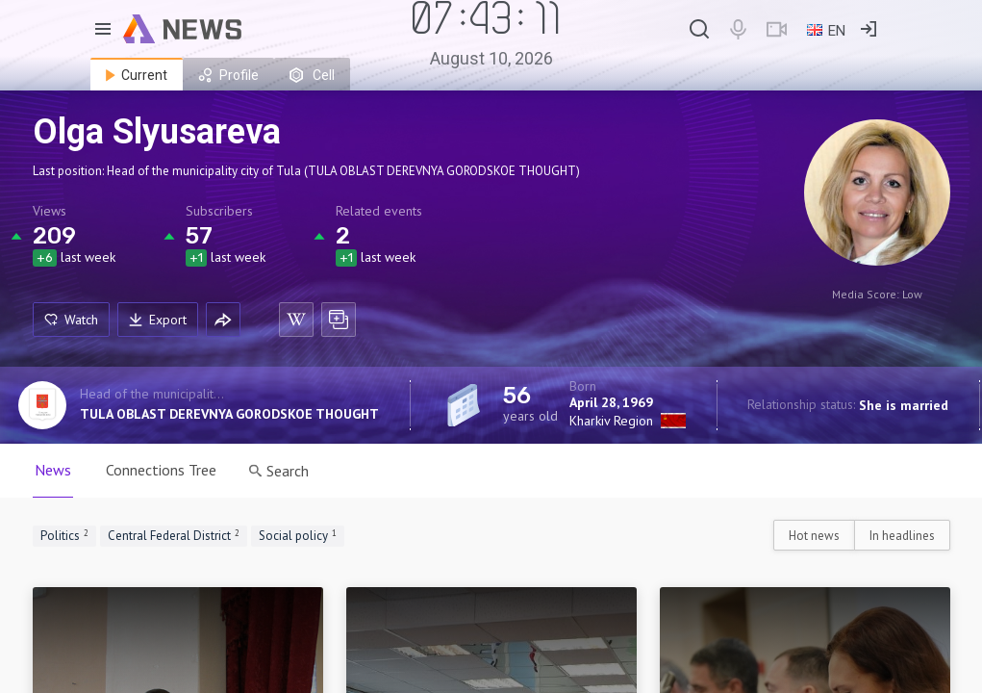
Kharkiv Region (611, 420)
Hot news (814, 535)
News (53, 469)
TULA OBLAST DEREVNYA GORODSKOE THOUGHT (229, 414)
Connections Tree (161, 469)
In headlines (902, 535)
